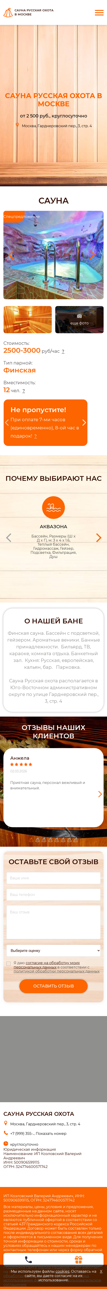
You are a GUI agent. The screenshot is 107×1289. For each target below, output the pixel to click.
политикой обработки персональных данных (56, 971)
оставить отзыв (53, 986)
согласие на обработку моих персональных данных (47, 965)
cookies (62, 1271)
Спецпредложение (14, 216)
